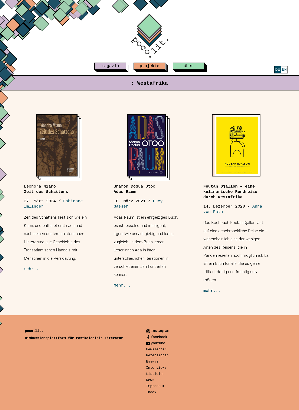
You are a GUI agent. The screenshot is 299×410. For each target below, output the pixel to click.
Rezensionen (157, 355)
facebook (159, 337)
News (150, 380)
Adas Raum (134, 189)
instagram (160, 331)
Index (151, 392)
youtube (158, 343)
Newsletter (156, 349)
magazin (110, 66)
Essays (152, 362)
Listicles (155, 374)
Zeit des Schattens (46, 189)
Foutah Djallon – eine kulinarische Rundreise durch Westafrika (230, 191)
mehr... (32, 269)
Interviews (156, 368)
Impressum (155, 386)
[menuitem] (278, 69)
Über (189, 66)
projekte (149, 66)
